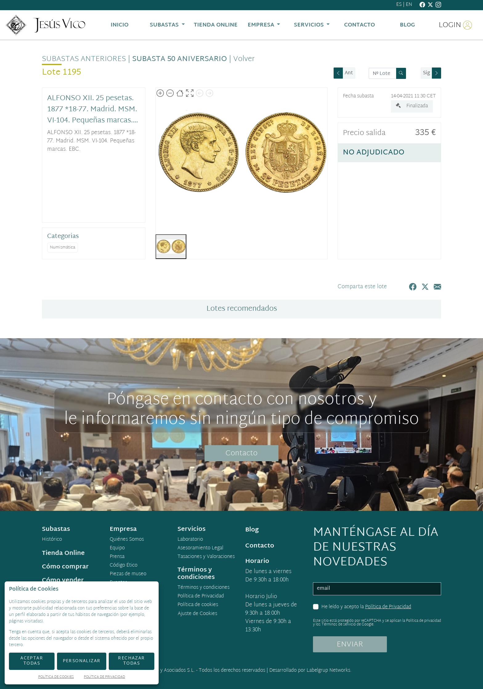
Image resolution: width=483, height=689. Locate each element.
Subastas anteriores (84, 59)
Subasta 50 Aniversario (179, 59)
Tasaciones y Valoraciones (206, 557)
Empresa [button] (262, 25)
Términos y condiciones (203, 588)
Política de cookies (197, 605)
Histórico (52, 539)
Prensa (117, 557)
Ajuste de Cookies (197, 613)
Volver (244, 59)
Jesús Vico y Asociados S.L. (166, 670)
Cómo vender (63, 580)
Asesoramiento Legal (200, 548)
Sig (426, 73)
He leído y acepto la (366, 607)
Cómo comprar (65, 567)
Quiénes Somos (127, 539)
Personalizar (82, 661)
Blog (252, 530)
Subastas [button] (165, 25)
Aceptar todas (31, 660)
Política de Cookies (56, 677)
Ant (349, 73)
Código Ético (123, 565)
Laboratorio (190, 539)
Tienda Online (63, 553)
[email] (377, 588)
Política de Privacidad (388, 607)
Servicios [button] (309, 25)
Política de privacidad (423, 620)
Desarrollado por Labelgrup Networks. (310, 670)
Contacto (241, 453)
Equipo (117, 548)
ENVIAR (350, 644)
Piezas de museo (128, 574)
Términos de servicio (339, 624)
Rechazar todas (131, 660)
